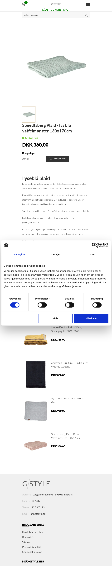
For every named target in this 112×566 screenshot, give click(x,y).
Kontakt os (28, 537)
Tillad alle (91, 318)
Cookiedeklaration (32, 552)
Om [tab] (92, 254)
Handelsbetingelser (32, 532)
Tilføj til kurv (57, 158)
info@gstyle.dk (37, 513)
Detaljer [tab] (56, 254)
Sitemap (26, 542)
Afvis (55, 318)
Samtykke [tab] (19, 254)
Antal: (25, 158)
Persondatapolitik (31, 547)
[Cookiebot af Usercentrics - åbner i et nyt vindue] (94, 245)
